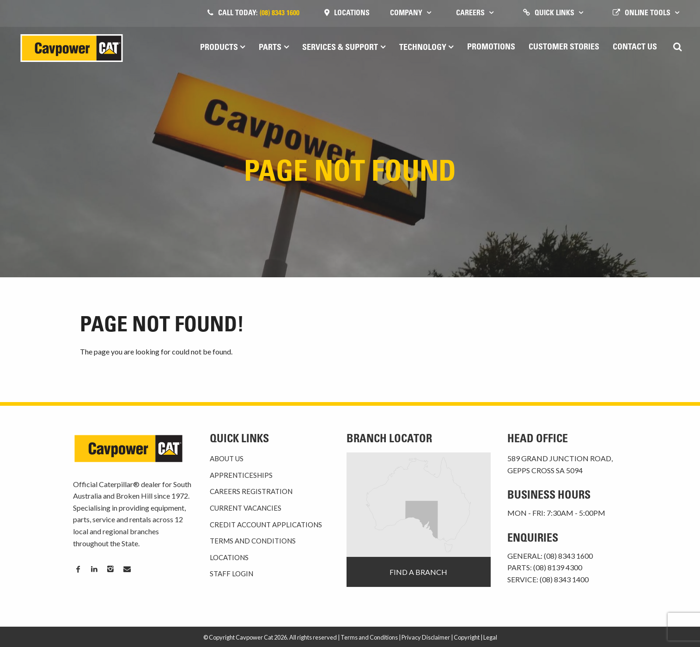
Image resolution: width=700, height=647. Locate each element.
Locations (352, 13)
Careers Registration (251, 491)
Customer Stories (564, 47)
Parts (270, 48)
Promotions (491, 47)
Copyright (467, 637)
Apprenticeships (241, 475)
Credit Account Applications (266, 524)
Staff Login (231, 573)
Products (219, 48)
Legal (490, 637)
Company (406, 13)
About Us (226, 458)
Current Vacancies (245, 508)
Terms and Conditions (253, 541)
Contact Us (635, 47)
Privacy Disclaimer (426, 637)
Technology (422, 48)
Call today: (258, 13)
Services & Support (340, 48)
